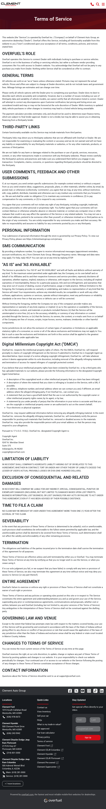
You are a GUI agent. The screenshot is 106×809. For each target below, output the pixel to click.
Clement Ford (45, 745)
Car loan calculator (46, 733)
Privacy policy (43, 737)
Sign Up (88, 737)
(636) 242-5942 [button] (11, 733)
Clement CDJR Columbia (50, 750)
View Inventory (44, 711)
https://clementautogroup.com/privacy (44, 239)
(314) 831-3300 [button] (11, 752)
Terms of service (45, 741)
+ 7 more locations (13, 784)
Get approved (43, 728)
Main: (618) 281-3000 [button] (14, 772)
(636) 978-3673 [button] (11, 717)
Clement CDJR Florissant (50, 758)
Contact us (42, 707)
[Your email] (87, 729)
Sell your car (43, 716)
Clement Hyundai (46, 754)
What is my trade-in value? (49, 724)
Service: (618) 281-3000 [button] (15, 776)
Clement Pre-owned (47, 762)
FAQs (39, 720)
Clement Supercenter (48, 767)
